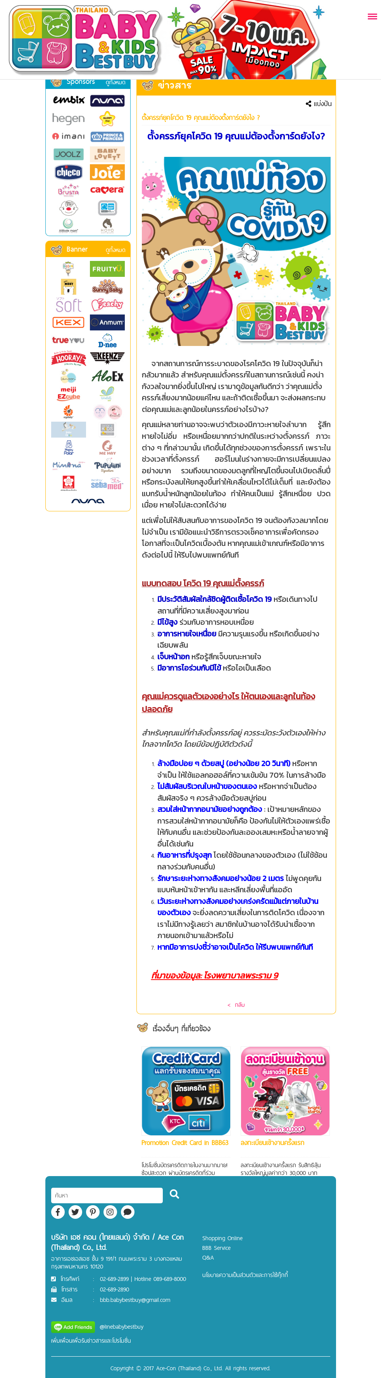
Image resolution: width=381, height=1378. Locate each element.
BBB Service (216, 1248)
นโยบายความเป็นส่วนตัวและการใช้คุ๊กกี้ (245, 1275)
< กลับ (236, 1005)
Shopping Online (222, 1238)
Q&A (208, 1257)
